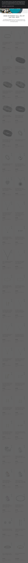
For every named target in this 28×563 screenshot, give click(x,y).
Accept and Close (10, 6)
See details (4, 6)
